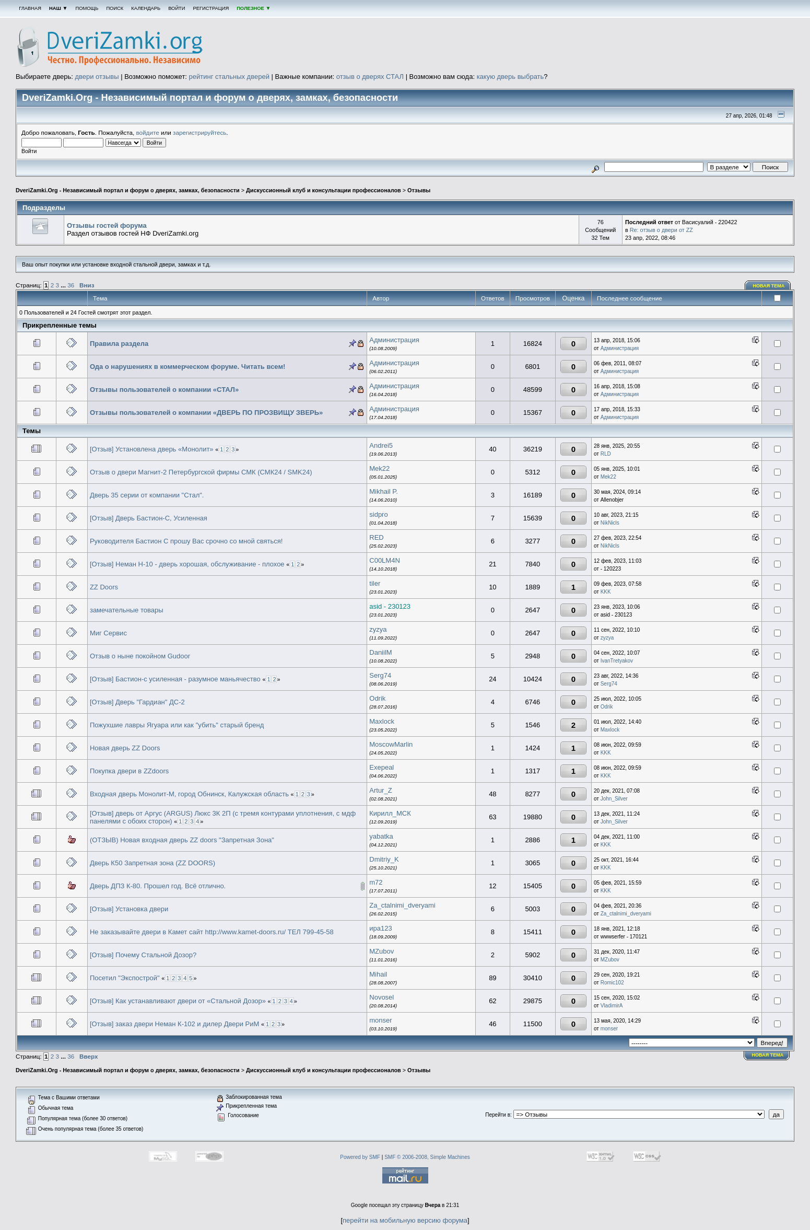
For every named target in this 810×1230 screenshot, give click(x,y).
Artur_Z (380, 790)
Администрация (394, 340)
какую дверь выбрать (510, 76)
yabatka (381, 836)
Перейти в (497, 1115)
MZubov (381, 951)
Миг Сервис (108, 633)
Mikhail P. (383, 491)
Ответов (492, 298)
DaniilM (380, 652)
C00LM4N (384, 560)
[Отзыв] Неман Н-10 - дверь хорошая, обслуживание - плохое (187, 564)
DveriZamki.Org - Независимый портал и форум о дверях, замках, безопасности (128, 190)
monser (380, 1020)
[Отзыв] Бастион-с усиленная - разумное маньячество (175, 679)
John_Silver (614, 799)
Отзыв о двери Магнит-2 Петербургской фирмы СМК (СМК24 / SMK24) (201, 472)
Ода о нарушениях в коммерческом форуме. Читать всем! (187, 366)
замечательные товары (126, 610)
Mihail (378, 974)
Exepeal (381, 767)
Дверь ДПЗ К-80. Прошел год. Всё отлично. (158, 886)
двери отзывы (97, 76)
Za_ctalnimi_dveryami (402, 905)
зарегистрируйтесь (199, 132)
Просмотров (532, 298)
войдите (147, 132)
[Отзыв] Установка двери (129, 909)
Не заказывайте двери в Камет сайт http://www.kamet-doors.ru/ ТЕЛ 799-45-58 (212, 932)
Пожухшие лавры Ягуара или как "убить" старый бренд (177, 725)
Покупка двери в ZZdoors (129, 771)
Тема (100, 298)
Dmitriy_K (383, 859)
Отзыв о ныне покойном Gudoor (140, 656)
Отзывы (418, 190)
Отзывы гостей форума (107, 225)
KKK (606, 592)
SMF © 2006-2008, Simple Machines (427, 1157)
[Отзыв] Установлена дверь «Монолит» (152, 449)
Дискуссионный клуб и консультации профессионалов (323, 190)
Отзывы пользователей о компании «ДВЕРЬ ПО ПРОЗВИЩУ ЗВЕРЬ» (206, 412)
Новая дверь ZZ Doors (125, 748)
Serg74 (380, 675)
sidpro (378, 514)
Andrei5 (381, 445)
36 (70, 285)
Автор (380, 298)
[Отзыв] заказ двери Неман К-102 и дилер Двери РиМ (174, 1024)
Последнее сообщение (630, 298)
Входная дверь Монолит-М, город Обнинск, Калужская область (189, 794)
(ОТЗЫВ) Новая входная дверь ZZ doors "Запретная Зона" (182, 840)
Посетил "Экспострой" (125, 978)
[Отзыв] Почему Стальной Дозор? (143, 955)
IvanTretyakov (617, 661)
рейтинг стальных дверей (229, 76)
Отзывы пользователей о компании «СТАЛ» (164, 389)
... (64, 285)
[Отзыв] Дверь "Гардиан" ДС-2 (137, 702)
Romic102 (612, 982)
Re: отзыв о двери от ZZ (661, 230)
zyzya (377, 629)
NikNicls (610, 523)
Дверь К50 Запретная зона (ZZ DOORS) (152, 863)
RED (376, 537)
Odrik (377, 698)
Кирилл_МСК (390, 813)
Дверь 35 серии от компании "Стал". (147, 495)
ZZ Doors (104, 587)
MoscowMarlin (391, 744)
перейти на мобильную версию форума (405, 1220)
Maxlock (381, 721)
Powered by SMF (360, 1157)
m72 (375, 882)
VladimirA (612, 1005)
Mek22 (379, 468)
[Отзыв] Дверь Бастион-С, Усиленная (148, 518)
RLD (606, 454)
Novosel (381, 997)
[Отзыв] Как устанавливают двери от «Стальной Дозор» (178, 1001)
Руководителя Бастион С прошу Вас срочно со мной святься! (186, 541)
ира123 (380, 928)
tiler (374, 583)
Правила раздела (119, 343)
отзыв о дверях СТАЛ (370, 76)
